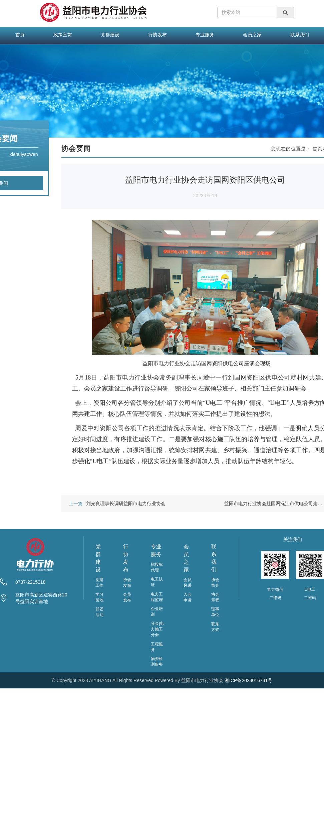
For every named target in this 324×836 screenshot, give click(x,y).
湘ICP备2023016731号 (248, 680)
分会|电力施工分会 (157, 629)
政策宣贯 (62, 34)
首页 (20, 34)
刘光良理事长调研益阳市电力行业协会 (126, 503)
